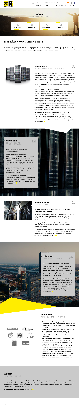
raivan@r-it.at (28, 389)
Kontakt (72, 5)
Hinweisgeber (71, 403)
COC (64, 403)
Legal (59, 403)
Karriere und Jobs (61, 5)
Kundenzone (61, 3)
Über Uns (38, 5)
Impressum (46, 403)
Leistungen (47, 5)
